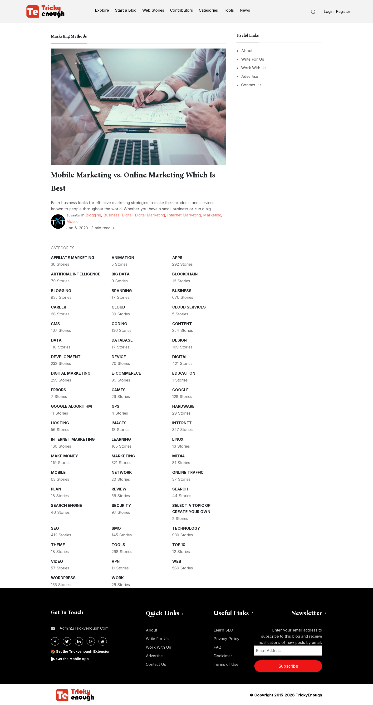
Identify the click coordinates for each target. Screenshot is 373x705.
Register (343, 11)
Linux (178, 438)
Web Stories (153, 10)
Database (122, 339)
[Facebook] (55, 640)
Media (178, 455)
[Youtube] (102, 640)
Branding (122, 289)
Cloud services (189, 306)
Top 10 (178, 543)
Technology (186, 527)
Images (119, 422)
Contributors (181, 10)
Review (119, 488)
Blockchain (185, 273)
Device (119, 355)
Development (66, 355)
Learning (121, 438)
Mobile (72, 220)
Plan (56, 488)
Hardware (183, 405)
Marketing (212, 214)
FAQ (217, 646)
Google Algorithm (71, 405)
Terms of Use (226, 663)
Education (183, 372)
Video (57, 560)
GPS (115, 405)
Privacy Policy (226, 637)
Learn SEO (223, 629)
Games (119, 389)
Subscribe (288, 665)
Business (111, 214)
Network (122, 471)
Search (180, 488)
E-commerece (126, 372)
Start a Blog (125, 10)
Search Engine (66, 504)
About (246, 50)
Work (118, 576)
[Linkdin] (79, 640)
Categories (208, 10)
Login (329, 11)
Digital (127, 214)
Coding (119, 322)
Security (121, 504)
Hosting (60, 422)
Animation (123, 256)
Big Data (121, 273)
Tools (229, 10)
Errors (58, 389)
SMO (116, 527)
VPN (116, 560)
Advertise (249, 76)
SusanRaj (73, 214)
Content (182, 322)
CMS (55, 322)
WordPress (63, 576)
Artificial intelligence (75, 273)
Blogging (93, 214)
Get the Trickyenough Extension (85, 650)
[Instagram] (91, 640)
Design (179, 339)
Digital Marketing (150, 214)
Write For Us (252, 59)
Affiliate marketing (72, 256)
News (245, 10)
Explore (102, 10)
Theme (58, 543)
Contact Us (251, 85)
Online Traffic (188, 471)
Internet (182, 422)
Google (180, 389)
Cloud (118, 306)
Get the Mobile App (73, 658)
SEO (55, 527)
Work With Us (253, 67)
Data (56, 339)
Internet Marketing (184, 214)
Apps (177, 256)
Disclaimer (223, 654)
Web (176, 560)
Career (58, 306)
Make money (64, 455)
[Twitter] (67, 640)
